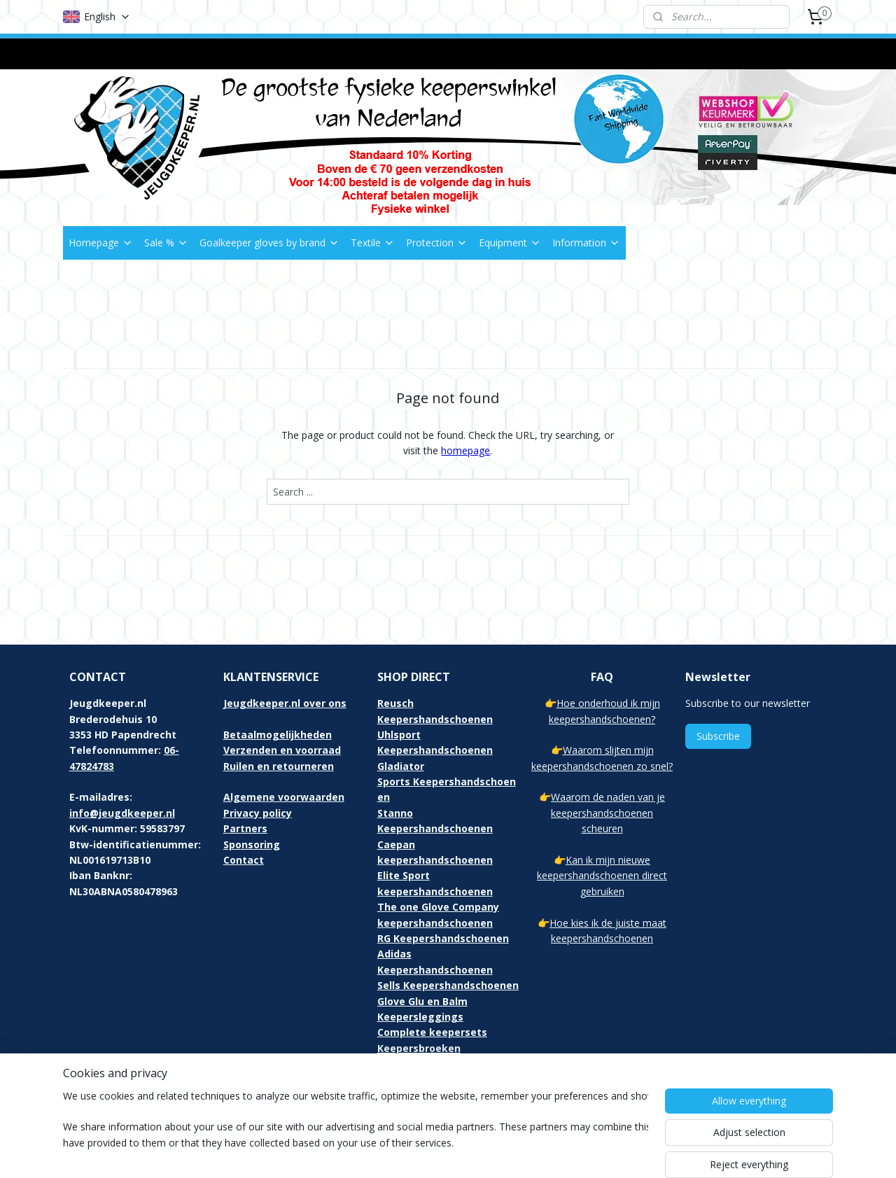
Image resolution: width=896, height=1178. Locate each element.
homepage (465, 450)
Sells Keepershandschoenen (448, 985)
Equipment (510, 242)
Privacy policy (257, 813)
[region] (355, 1130)
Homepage (101, 242)
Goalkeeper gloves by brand (270, 242)
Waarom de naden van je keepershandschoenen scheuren (608, 812)
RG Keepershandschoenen (443, 938)
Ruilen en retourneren (278, 766)
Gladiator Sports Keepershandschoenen (446, 781)
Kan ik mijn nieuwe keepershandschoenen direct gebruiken (602, 875)
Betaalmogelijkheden (277, 734)
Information (586, 242)
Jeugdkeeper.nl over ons (284, 703)
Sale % (166, 242)
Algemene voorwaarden (283, 797)
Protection (437, 242)
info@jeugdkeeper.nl (122, 813)
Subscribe (718, 736)
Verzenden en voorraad (282, 750)
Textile (373, 242)
